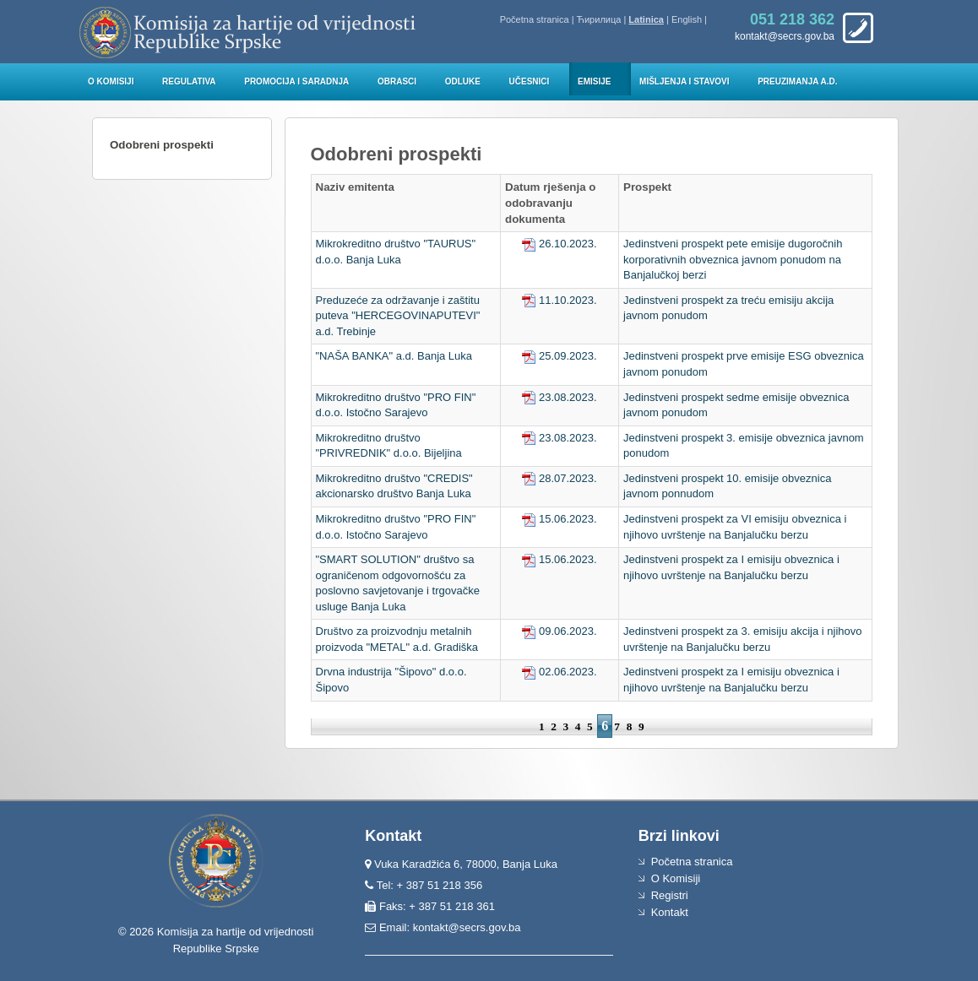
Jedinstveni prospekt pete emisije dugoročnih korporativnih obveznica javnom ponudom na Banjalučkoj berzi (732, 259)
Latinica (646, 19)
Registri (669, 895)
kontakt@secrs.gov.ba (467, 927)
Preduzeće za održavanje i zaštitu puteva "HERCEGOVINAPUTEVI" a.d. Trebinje (398, 316)
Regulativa (189, 81)
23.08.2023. (559, 397)
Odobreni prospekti (162, 144)
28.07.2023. (559, 478)
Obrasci (397, 81)
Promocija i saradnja (296, 81)
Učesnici (529, 81)
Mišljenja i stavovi (684, 81)
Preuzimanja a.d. (797, 81)
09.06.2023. (559, 631)
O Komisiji (110, 81)
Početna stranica (534, 19)
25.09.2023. (559, 356)
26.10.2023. (559, 243)
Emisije (594, 81)
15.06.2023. (559, 518)
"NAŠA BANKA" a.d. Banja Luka (394, 356)
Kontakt (669, 912)
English (686, 19)
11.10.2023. (559, 300)
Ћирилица (599, 19)
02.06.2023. (559, 671)
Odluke (463, 81)
